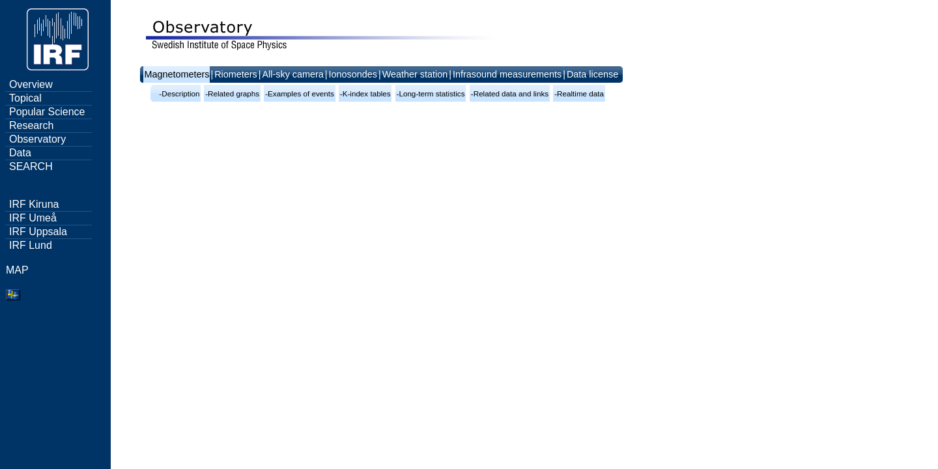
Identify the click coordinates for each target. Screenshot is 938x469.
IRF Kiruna (34, 204)
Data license (592, 74)
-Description (179, 93)
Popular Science (47, 111)
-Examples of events (299, 93)
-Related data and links (509, 93)
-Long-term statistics (431, 93)
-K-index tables (365, 93)
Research (31, 125)
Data (20, 152)
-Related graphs (232, 93)
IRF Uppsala (38, 231)
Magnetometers (176, 74)
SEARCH (31, 166)
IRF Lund (30, 245)
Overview (31, 84)
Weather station (415, 74)
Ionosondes (353, 74)
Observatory (37, 139)
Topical (25, 98)
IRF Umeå (33, 217)
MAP (17, 270)
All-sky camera (292, 74)
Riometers (235, 74)
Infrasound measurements (507, 74)
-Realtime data (579, 93)
